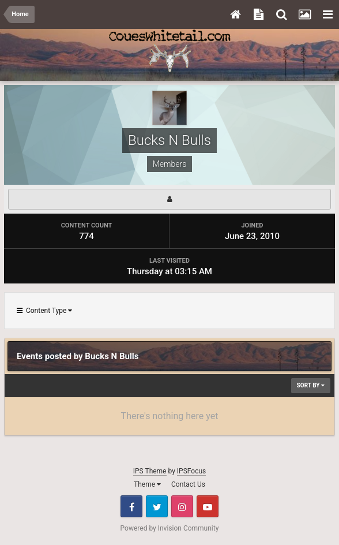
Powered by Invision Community (169, 528)
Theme (147, 484)
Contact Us (188, 484)
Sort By (311, 385)
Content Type (44, 311)
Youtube (208, 506)
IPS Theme (150, 471)
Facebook (131, 506)
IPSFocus (191, 471)
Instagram (182, 506)
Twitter (157, 506)
